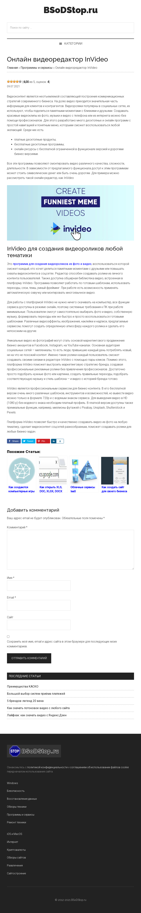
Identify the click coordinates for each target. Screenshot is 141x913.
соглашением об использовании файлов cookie (99, 767)
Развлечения (15, 865)
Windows (12, 783)
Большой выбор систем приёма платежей (36, 693)
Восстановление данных (22, 798)
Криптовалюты (16, 849)
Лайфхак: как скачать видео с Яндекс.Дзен (36, 715)
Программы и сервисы (37, 67)
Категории (73, 43)
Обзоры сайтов (16, 857)
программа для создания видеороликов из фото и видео (52, 264)
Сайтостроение (16, 873)
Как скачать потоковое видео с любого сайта (38, 708)
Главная (12, 67)
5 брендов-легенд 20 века (25, 701)
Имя (10, 578)
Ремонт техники (16, 822)
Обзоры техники (16, 806)
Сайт (10, 617)
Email (11, 597)
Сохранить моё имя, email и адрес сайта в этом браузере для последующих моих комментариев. (62, 644)
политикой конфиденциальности (47, 767)
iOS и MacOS (14, 833)
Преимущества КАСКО (22, 686)
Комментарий (17, 527)
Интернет (12, 841)
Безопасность (16, 790)
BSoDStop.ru (71, 10)
